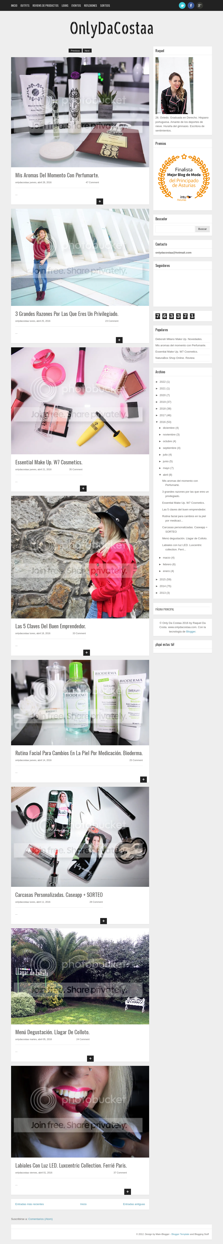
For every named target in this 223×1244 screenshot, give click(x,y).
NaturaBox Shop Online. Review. (175, 357)
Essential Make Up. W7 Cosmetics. (48, 462)
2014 (163, 586)
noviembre (169, 434)
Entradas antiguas (134, 1204)
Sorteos (105, 5)
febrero (167, 564)
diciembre (169, 427)
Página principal (164, 609)
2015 (163, 579)
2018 (163, 408)
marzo (166, 557)
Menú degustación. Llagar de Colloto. (52, 1032)
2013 (163, 592)
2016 (163, 422)
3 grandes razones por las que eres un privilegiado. (66, 313)
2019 (163, 401)
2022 (163, 381)
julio (165, 454)
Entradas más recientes (29, 1204)
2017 (163, 415)
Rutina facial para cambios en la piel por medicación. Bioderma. (79, 753)
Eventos (76, 5)
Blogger (190, 631)
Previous (75, 50)
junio (166, 461)
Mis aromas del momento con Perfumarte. (57, 175)
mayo (166, 468)
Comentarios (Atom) (40, 1219)
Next (87, 50)
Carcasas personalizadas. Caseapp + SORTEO (59, 894)
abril (165, 474)
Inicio (14, 5)
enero (166, 571)
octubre (167, 441)
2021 (163, 388)
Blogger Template (180, 1234)
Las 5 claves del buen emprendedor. (50, 626)
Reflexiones (90, 5)
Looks (65, 5)
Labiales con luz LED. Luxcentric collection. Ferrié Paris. (71, 1165)
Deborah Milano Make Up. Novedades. (178, 339)
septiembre (169, 447)
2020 (163, 395)
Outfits (25, 5)
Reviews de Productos (46, 5)
